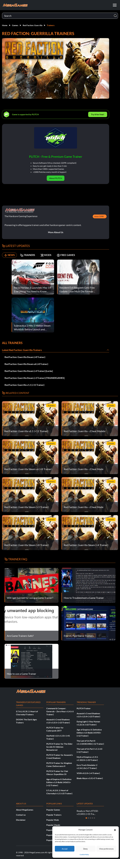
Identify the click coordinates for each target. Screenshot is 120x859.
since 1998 (99, 216)
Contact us (21, 815)
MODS (50, 255)
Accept (65, 849)
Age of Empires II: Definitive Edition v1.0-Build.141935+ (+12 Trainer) (89, 732)
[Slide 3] (90, 818)
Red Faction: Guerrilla (32, 25)
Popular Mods (52, 820)
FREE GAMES (71, 255)
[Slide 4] (92, 818)
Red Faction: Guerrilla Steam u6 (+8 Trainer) (26, 364)
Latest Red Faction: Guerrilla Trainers (22, 349)
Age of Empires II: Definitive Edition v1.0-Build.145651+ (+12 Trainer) (58, 782)
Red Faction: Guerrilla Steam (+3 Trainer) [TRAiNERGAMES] (35, 378)
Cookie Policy (84, 854)
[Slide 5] (94, 818)
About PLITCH (55, 178)
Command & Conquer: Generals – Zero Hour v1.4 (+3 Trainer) (60, 711)
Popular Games (53, 810)
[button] (115, 829)
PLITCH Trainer (84, 708)
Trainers (50, 25)
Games (15, 25)
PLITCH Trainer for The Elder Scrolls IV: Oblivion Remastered (59, 747)
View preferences (106, 849)
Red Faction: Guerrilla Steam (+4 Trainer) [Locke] (29, 371)
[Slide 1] (86, 818)
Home (4, 25)
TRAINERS (29, 255)
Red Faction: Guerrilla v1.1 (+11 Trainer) (24, 384)
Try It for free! (97, 114)
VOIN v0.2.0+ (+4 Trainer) (88, 773)
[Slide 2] (88, 818)
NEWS (10, 255)
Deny (85, 849)
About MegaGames (24, 810)
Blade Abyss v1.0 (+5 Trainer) (90, 778)
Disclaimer (21, 820)
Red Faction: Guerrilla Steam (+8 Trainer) (25, 357)
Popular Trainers (53, 815)
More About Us (55, 232)
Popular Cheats (53, 825)
